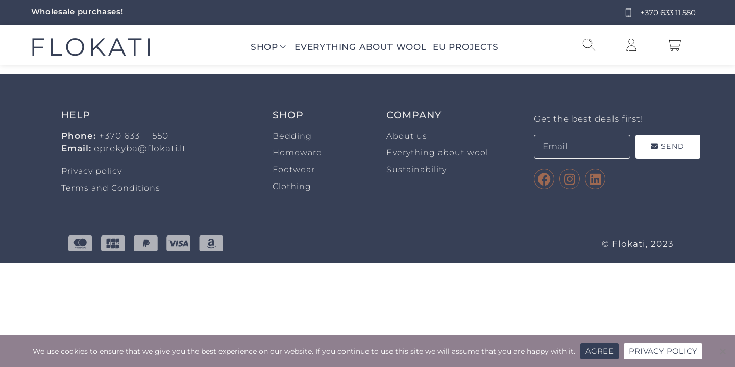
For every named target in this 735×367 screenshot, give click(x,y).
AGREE (599, 351)
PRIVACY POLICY (663, 351)
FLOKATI (93, 47)
